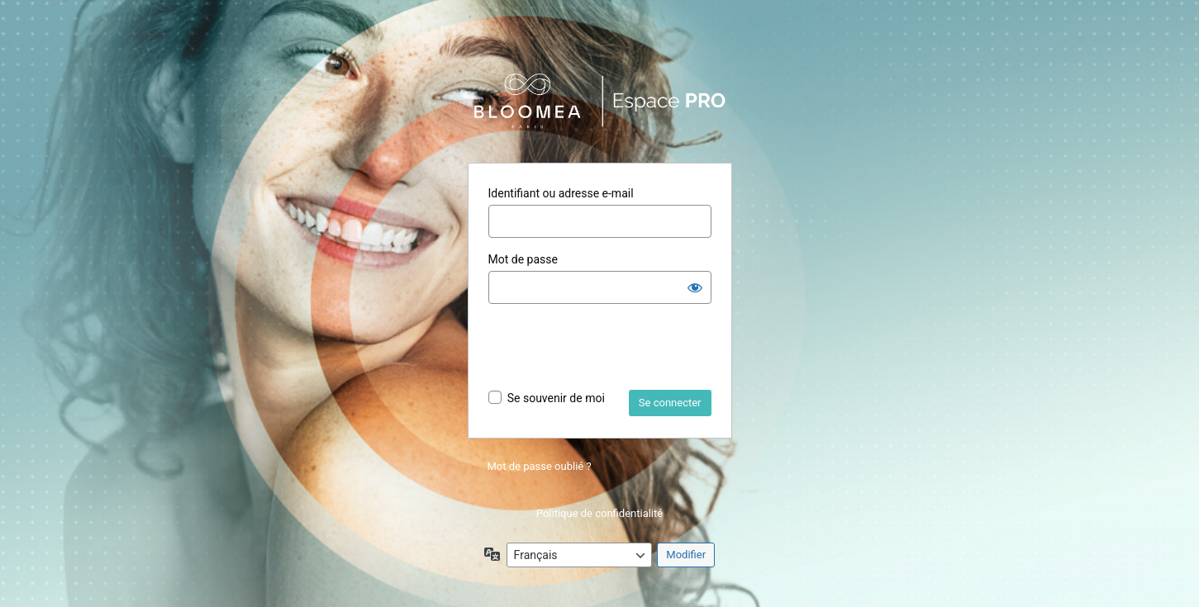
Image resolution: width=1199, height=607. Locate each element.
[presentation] (614, 349)
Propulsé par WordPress (600, 101)
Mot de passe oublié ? (540, 466)
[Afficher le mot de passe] (694, 287)
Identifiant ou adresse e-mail (561, 193)
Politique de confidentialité (599, 513)
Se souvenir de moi (556, 398)
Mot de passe (523, 259)
